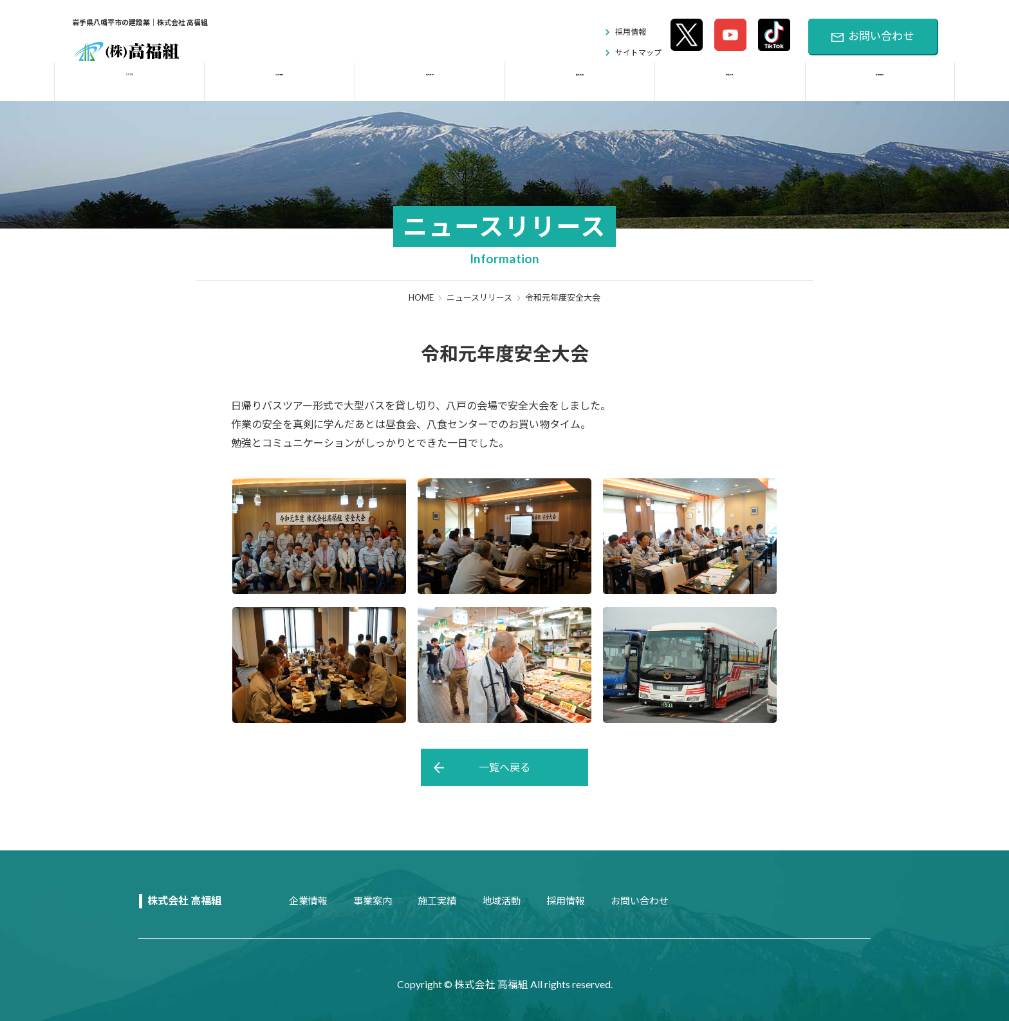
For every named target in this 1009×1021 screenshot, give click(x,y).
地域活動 (501, 900)
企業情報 (308, 900)
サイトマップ (638, 52)
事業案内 (372, 900)
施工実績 (437, 900)
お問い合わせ (872, 36)
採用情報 (630, 32)
